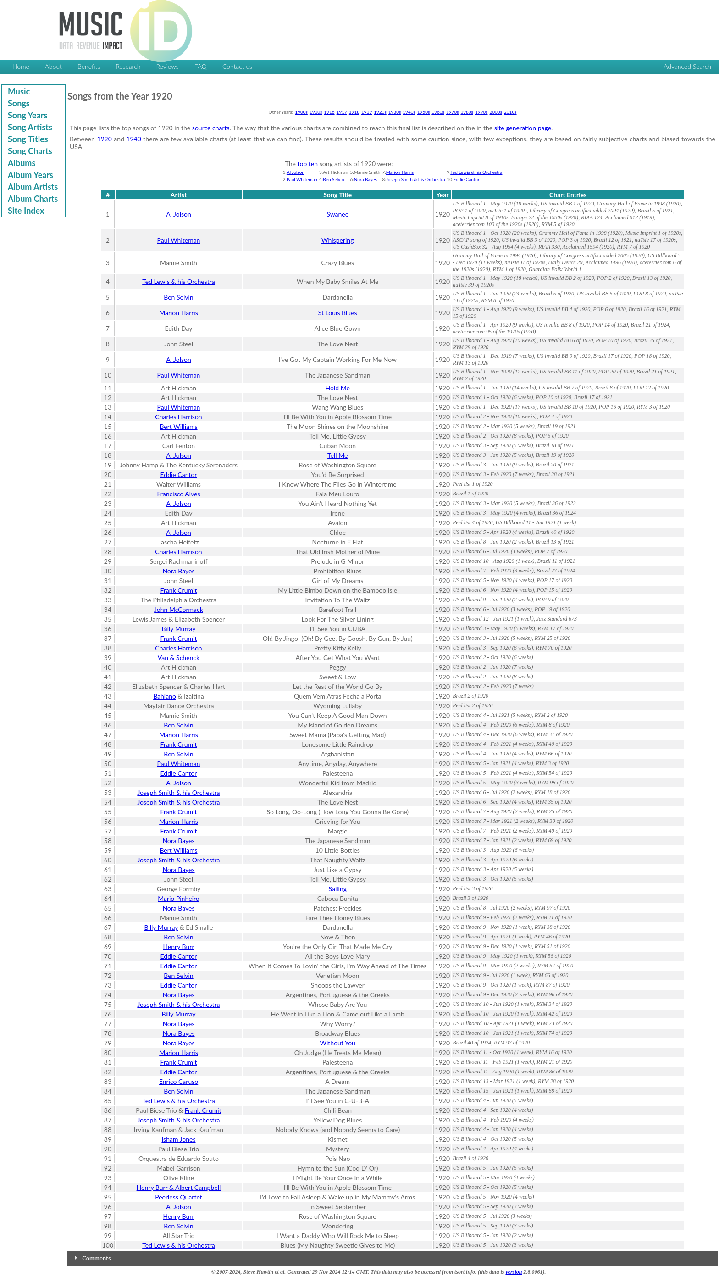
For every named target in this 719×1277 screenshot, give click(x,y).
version (513, 1272)
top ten (308, 163)
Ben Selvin (333, 179)
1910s (316, 112)
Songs (19, 103)
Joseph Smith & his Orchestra (415, 179)
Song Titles (28, 139)
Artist (179, 195)
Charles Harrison (178, 417)
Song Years (27, 115)
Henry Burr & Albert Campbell (179, 1187)
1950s (423, 112)
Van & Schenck (178, 657)
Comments (96, 1258)
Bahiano (164, 696)
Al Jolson (295, 172)
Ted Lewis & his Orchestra (476, 172)
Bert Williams (178, 426)
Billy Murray (178, 629)
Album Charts (33, 199)
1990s (481, 112)
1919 (366, 112)
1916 (329, 112)
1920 (104, 139)
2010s (510, 112)
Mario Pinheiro (178, 898)
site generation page (522, 128)
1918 (354, 112)
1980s (466, 112)
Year (442, 195)
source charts (211, 128)
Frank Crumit (178, 590)
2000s (495, 112)
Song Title (337, 195)
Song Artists (30, 127)
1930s (394, 112)
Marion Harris (400, 172)
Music (19, 91)
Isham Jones (178, 1139)
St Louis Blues (337, 312)
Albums (21, 163)
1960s (437, 112)
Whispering (337, 240)
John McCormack (178, 609)
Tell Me (337, 455)
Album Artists (33, 187)
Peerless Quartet (178, 1197)
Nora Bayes (365, 179)
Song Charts (30, 151)
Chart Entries (567, 195)
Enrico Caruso (178, 1081)
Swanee (337, 214)
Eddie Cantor (467, 179)
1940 (133, 139)
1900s (301, 112)
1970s (452, 112)
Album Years (30, 175)
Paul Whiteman (302, 179)
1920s (380, 112)
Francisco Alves (178, 494)
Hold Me (338, 388)
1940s (409, 112)
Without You (337, 1043)
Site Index (26, 210)
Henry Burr (178, 946)
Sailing (337, 889)
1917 (342, 112)
